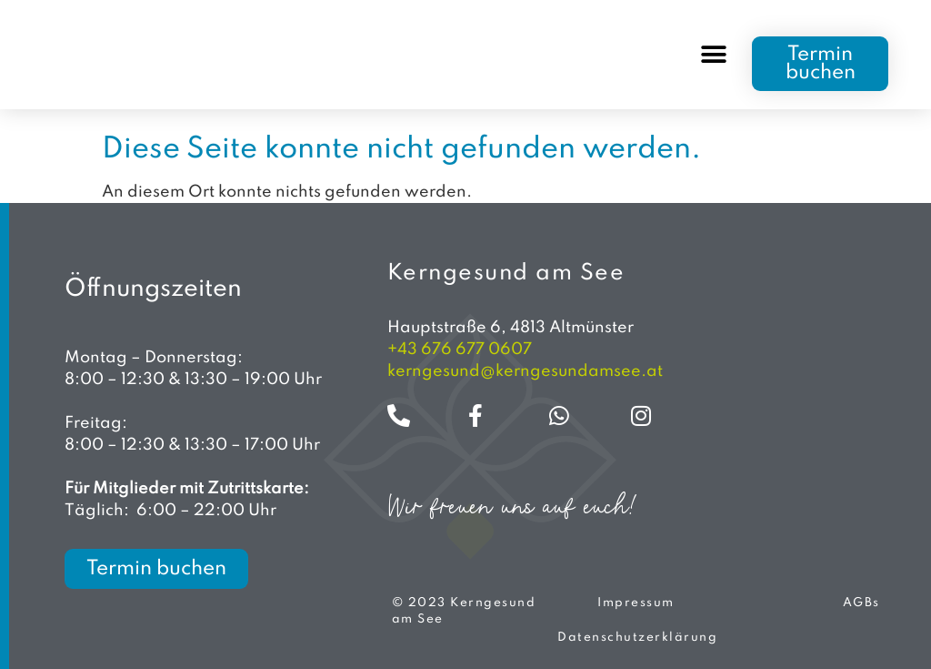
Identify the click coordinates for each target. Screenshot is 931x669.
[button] (713, 55)
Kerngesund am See (506, 273)
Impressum (636, 603)
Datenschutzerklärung (637, 638)
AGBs (861, 603)
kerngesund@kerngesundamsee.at (525, 371)
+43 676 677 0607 (459, 349)
